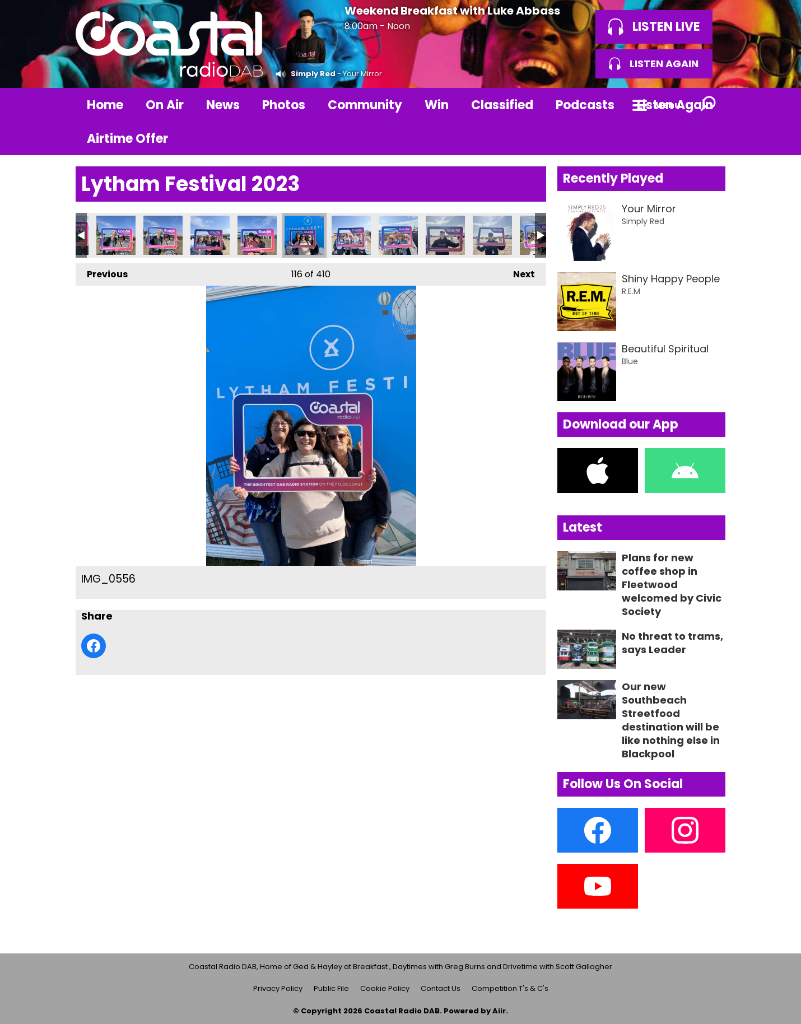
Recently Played (613, 178)
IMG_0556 (304, 235)
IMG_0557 (351, 235)
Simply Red (313, 73)
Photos (283, 105)
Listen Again (675, 105)
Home (105, 105)
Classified (502, 105)
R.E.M (631, 291)
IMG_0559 (445, 235)
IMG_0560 (492, 235)
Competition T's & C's (510, 988)
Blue (630, 361)
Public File (331, 988)
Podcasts (585, 105)
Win (437, 105)
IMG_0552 (116, 235)
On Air (165, 105)
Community (365, 105)
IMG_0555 (210, 235)
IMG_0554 (257, 235)
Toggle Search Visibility (708, 105)
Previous (102, 272)
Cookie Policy (384, 988)
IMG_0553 (163, 235)
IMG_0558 (398, 235)
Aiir (499, 1011)
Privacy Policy (277, 988)
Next (518, 272)
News (223, 105)
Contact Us (440, 988)
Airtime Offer (127, 138)
